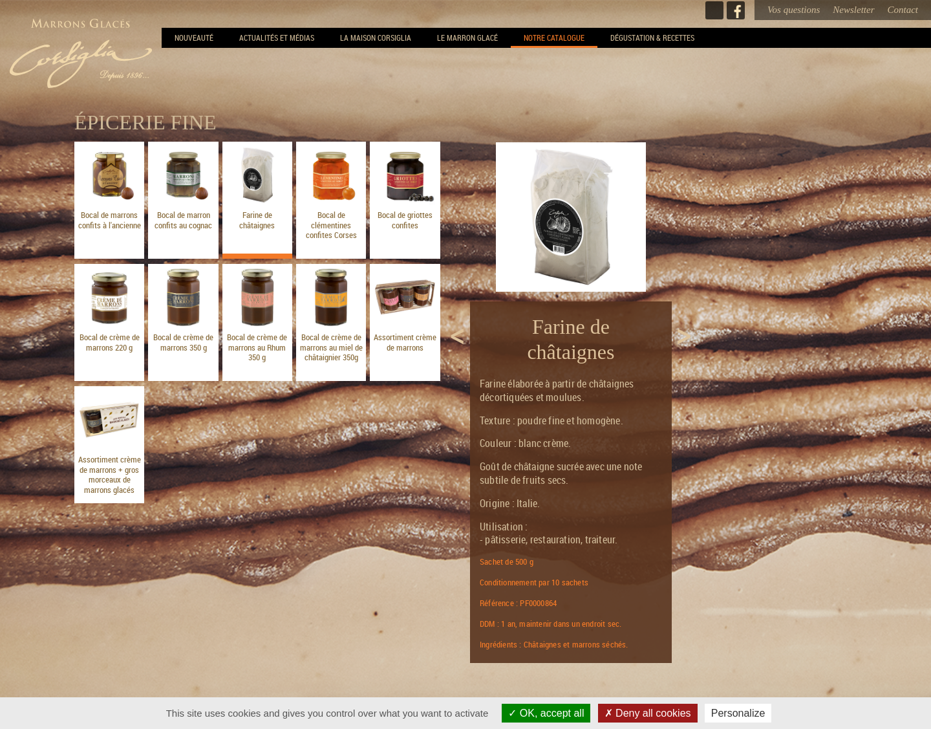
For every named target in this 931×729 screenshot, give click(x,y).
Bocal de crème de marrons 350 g (183, 342)
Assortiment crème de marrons (405, 342)
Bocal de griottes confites (405, 220)
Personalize (738, 713)
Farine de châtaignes (257, 220)
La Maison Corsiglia (375, 37)
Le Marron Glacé (467, 37)
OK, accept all (546, 713)
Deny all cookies (648, 713)
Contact (903, 10)
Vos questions (793, 10)
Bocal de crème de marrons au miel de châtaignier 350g (331, 347)
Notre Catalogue (554, 37)
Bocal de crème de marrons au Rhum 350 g (257, 347)
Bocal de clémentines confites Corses (331, 225)
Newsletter (853, 10)
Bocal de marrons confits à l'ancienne (109, 220)
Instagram (714, 10)
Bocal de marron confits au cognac (183, 220)
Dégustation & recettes (652, 37)
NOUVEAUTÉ (194, 37)
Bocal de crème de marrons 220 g (110, 342)
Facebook (736, 10)
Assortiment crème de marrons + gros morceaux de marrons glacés (109, 474)
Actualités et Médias (276, 37)
